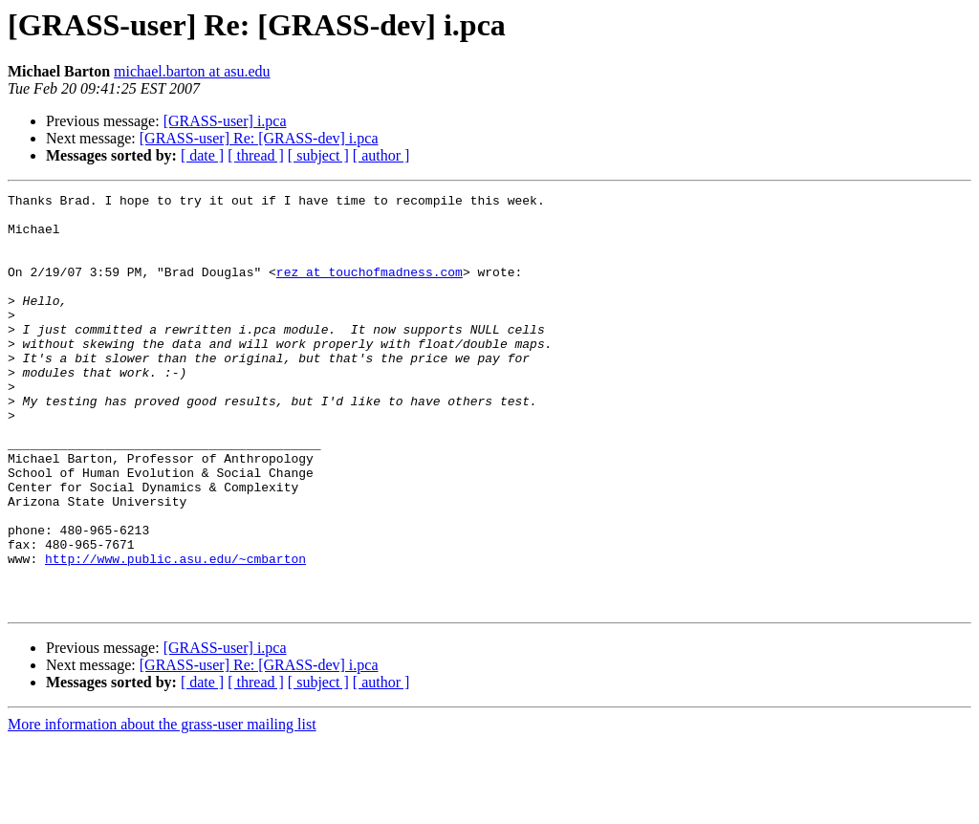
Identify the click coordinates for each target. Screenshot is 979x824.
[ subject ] (318, 155)
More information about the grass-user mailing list (162, 807)
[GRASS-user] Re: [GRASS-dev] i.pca (259, 138)
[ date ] (202, 155)
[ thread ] (256, 155)
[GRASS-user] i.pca (225, 121)
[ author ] (381, 155)
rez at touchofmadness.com (369, 288)
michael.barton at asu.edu (192, 71)
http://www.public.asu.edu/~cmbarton (175, 632)
